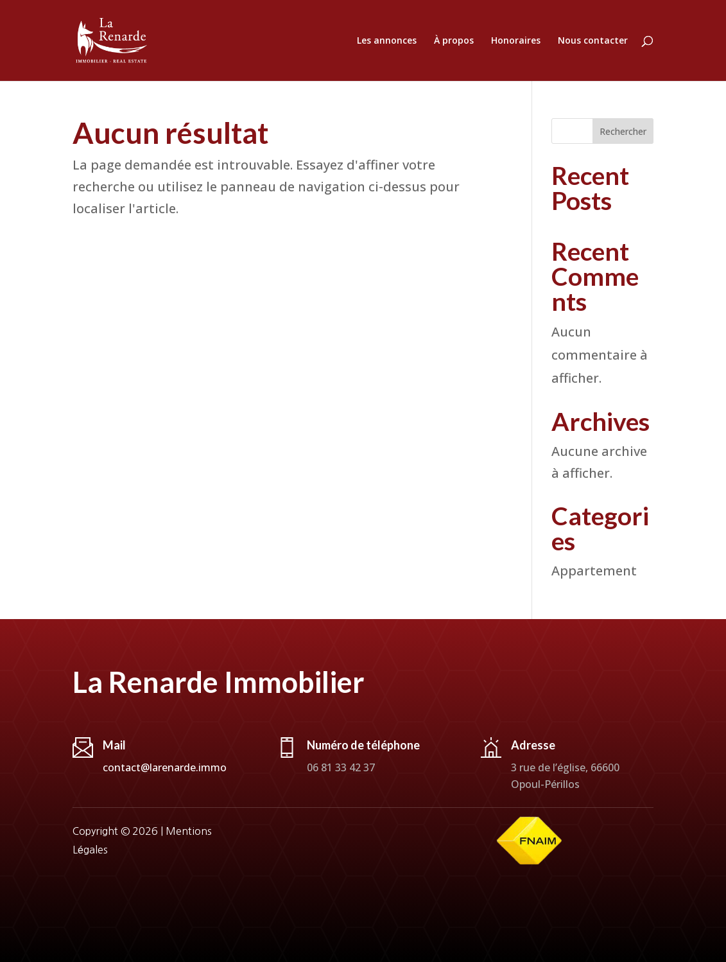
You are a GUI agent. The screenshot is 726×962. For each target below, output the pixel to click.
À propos (454, 41)
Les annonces (387, 41)
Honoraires (515, 41)
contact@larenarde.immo (165, 767)
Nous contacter (593, 41)
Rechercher (623, 131)
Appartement (594, 570)
